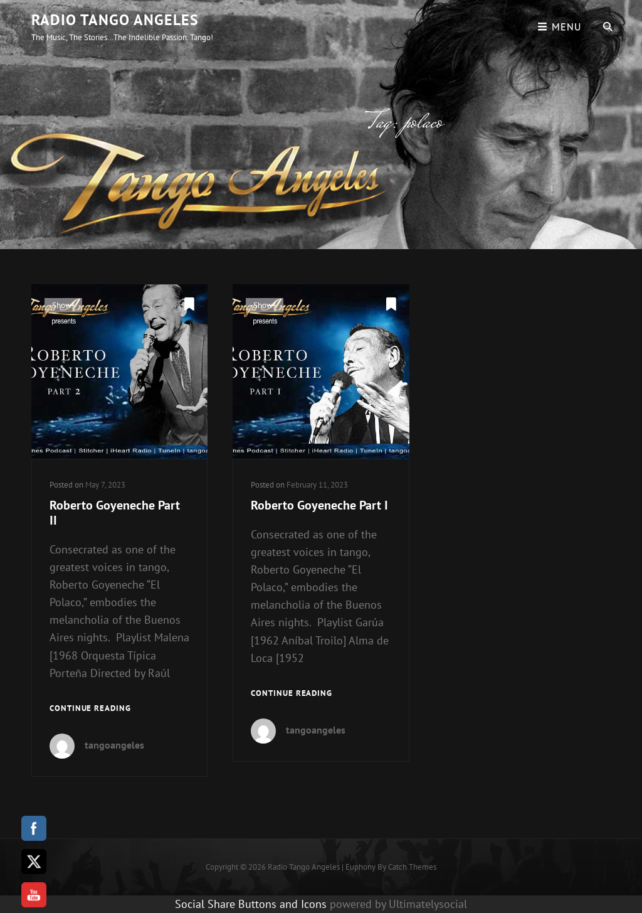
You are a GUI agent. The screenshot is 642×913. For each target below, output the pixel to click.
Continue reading (90, 709)
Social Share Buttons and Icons (251, 904)
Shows (63, 305)
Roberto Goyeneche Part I (319, 505)
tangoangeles (114, 745)
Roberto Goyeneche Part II (115, 512)
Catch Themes (412, 867)
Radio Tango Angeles (115, 19)
